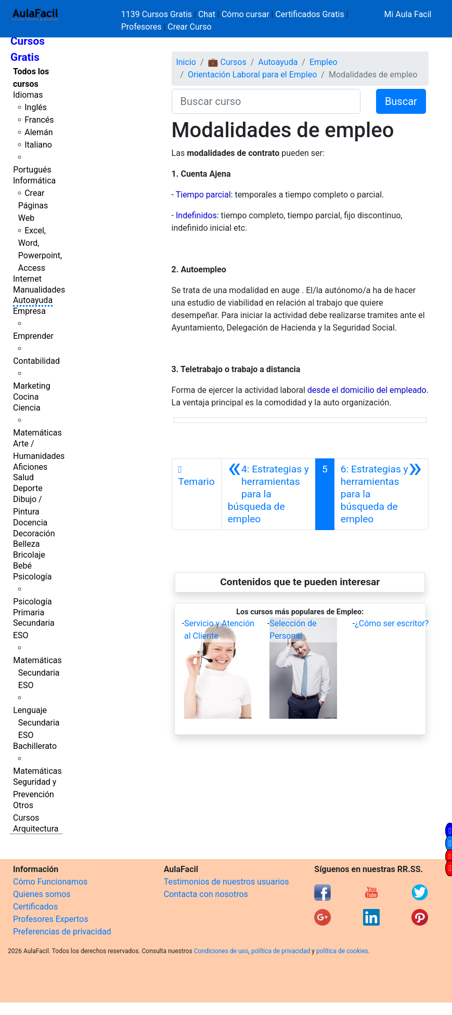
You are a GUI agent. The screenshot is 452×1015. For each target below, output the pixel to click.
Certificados (35, 907)
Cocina (25, 397)
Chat (206, 14)
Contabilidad (36, 361)
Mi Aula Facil (407, 14)
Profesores (141, 27)
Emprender (33, 336)
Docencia (30, 523)
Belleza (26, 544)
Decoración (34, 533)
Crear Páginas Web (33, 205)
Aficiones (30, 467)
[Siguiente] (381, 494)
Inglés (35, 107)
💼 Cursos (227, 62)
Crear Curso (189, 27)
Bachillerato (35, 746)
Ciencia (27, 408)
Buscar (401, 101)
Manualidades (39, 290)
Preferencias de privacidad (62, 932)
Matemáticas (37, 433)
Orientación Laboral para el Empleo (252, 75)
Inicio (186, 62)
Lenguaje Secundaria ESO (36, 722)
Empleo (323, 62)
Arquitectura (35, 829)
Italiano (38, 145)
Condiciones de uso (221, 951)
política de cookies (342, 951)
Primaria (28, 612)
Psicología (32, 577)
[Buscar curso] (266, 101)
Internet (27, 279)
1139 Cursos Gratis (157, 14)
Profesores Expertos (50, 919)
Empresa (29, 311)
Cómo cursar (245, 14)
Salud (23, 477)
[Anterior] (268, 494)
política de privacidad (280, 951)
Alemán (38, 132)
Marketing (31, 386)
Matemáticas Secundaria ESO (37, 672)
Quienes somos (42, 894)
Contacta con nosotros (206, 894)
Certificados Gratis (309, 14)
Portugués (32, 170)
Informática (34, 181)
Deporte (28, 488)
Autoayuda (33, 300)
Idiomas (28, 95)
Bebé (22, 566)
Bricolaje (29, 555)
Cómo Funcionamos (50, 882)
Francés (39, 120)
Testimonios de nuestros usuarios (226, 882)
